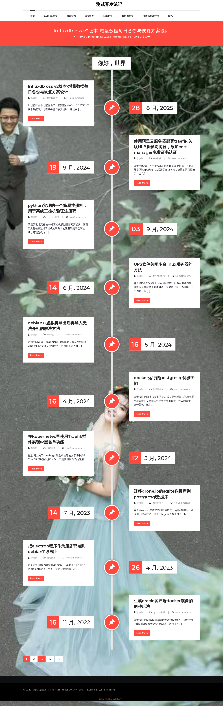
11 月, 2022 (68, 627)
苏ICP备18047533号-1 (111, 703)
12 (50, 664)
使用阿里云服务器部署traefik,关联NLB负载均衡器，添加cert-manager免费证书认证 (163, 152)
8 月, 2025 (151, 113)
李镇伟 (34, 103)
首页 (32, 21)
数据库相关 (127, 21)
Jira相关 (89, 21)
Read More (36, 123)
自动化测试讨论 (151, 21)
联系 (170, 21)
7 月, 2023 (69, 518)
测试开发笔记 (109, 7)
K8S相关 (107, 21)
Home (81, 41)
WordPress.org (107, 695)
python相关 (50, 21)
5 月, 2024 (150, 349)
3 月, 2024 (150, 463)
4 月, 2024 (68, 406)
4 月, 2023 (151, 573)
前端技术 (71, 21)
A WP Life (77, 695)
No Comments (76, 103)
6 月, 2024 (68, 293)
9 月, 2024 (68, 172)
